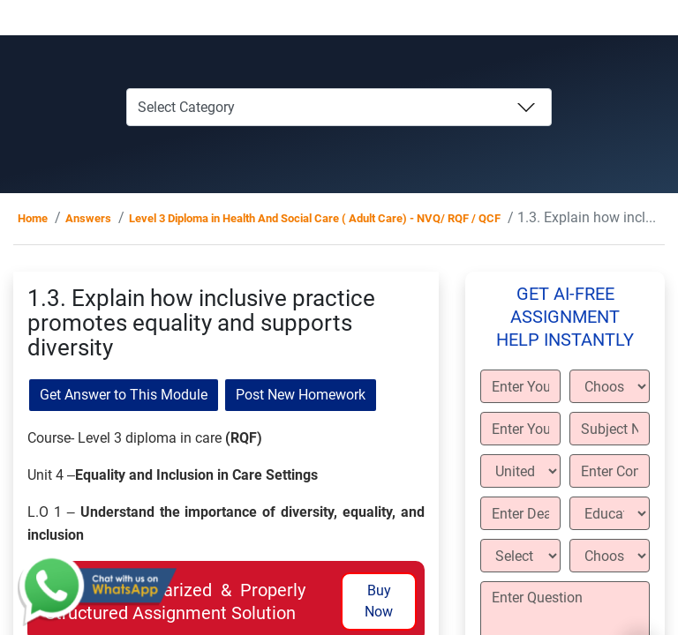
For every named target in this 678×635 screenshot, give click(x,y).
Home (33, 218)
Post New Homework (300, 394)
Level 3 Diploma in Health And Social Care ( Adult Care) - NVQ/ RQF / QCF (315, 218)
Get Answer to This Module (123, 394)
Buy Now (379, 601)
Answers (88, 218)
